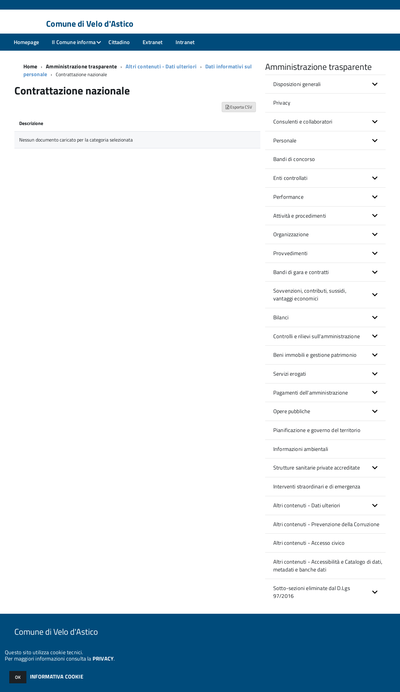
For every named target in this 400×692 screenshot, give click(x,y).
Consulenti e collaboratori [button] (303, 122)
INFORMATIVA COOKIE (56, 677)
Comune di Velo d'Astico (89, 23)
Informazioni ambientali (300, 449)
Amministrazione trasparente (81, 66)
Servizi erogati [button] (289, 374)
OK (18, 677)
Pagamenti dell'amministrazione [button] (310, 393)
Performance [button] (288, 197)
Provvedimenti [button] (290, 253)
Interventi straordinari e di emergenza (316, 486)
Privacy (281, 103)
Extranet (152, 42)
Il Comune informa (74, 42)
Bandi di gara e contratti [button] (301, 272)
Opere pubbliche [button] (291, 411)
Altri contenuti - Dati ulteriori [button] (306, 505)
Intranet (185, 42)
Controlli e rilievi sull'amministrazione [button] (316, 336)
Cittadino (119, 42)
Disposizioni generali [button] (297, 84)
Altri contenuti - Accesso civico (309, 543)
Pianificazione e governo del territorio (316, 430)
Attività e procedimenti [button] (299, 216)
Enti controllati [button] (290, 178)
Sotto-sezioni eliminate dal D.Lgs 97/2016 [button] (311, 592)
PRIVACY (103, 659)
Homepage (26, 42)
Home (30, 66)
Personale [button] (285, 140)
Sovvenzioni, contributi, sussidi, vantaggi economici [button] (309, 295)
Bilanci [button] (281, 317)
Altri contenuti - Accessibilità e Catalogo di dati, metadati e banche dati (327, 566)
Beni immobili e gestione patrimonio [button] (315, 355)
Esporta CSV (239, 107)
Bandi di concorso (294, 159)
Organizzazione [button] (291, 234)
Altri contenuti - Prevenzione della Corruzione (326, 524)
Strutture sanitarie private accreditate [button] (316, 468)
